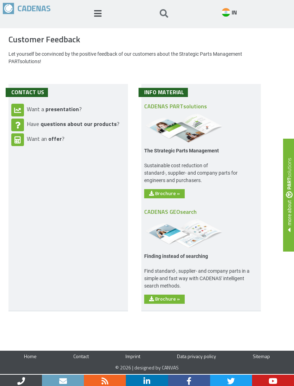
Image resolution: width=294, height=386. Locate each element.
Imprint (132, 356)
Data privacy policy (196, 356)
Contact (81, 356)
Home (30, 356)
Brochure (164, 193)
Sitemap (261, 356)
